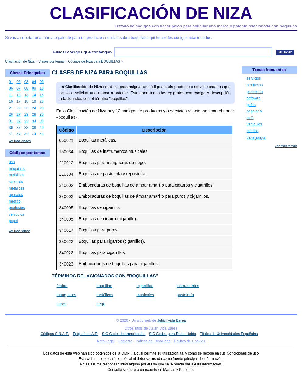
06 (11, 88)
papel (13, 221)
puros (62, 304)
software (253, 98)
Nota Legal (106, 341)
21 (11, 108)
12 (18, 95)
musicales (145, 295)
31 (11, 121)
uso (12, 162)
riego (100, 304)
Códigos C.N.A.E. (54, 334)
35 (41, 121)
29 (34, 114)
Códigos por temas (27, 152)
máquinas (17, 168)
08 (26, 88)
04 (34, 82)
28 (26, 114)
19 (34, 101)
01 (11, 82)
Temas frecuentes (269, 69)
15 (41, 95)
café (250, 118)
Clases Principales (27, 72)
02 (18, 82)
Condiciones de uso (243, 353)
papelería (254, 111)
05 (41, 82)
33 (26, 121)
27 (18, 114)
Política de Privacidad (153, 341)
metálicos (16, 175)
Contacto (125, 341)
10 (41, 88)
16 (11, 101)
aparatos (16, 195)
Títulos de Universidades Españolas (229, 334)
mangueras (66, 295)
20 (41, 101)
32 (18, 121)
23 (26, 108)
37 (18, 127)
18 (26, 101)
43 (26, 134)
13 (26, 95)
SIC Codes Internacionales (124, 334)
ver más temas (19, 231)
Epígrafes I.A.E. (85, 334)
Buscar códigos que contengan (82, 52)
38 (26, 127)
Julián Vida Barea (171, 320)
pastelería (185, 295)
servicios (16, 182)
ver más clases (20, 141)
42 (18, 134)
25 (41, 108)
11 (11, 95)
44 (34, 134)
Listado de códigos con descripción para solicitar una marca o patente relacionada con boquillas (206, 26)
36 (11, 127)
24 (34, 108)
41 (11, 134)
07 (18, 88)
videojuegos (256, 137)
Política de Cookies (189, 341)
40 (41, 127)
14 (34, 95)
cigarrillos (144, 285)
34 (34, 121)
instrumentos (188, 285)
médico (15, 201)
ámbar (62, 285)
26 (11, 114)
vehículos (16, 214)
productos (17, 208)
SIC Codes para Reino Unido (172, 334)
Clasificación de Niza (151, 13)
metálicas (104, 295)
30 (41, 114)
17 (18, 101)
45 (41, 134)
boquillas (104, 285)
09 (34, 88)
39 (34, 127)
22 (18, 108)
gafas (251, 105)
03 (26, 82)
